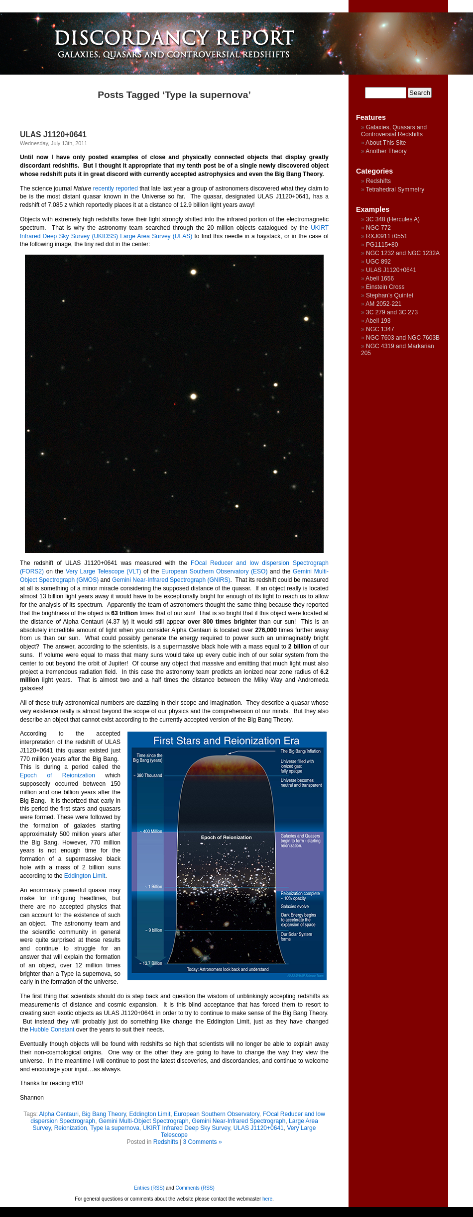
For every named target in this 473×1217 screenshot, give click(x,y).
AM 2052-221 (383, 303)
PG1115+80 (382, 244)
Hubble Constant (52, 1029)
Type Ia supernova (114, 1127)
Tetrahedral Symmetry (395, 189)
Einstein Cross (385, 286)
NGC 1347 (380, 329)
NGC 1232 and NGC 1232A (403, 253)
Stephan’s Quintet (389, 295)
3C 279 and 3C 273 (392, 312)
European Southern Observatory (216, 1114)
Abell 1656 (379, 278)
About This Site (385, 142)
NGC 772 (378, 227)
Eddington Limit (85, 875)
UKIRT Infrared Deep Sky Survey (186, 1127)
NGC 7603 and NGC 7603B (403, 337)
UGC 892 (378, 261)
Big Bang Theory (104, 1114)
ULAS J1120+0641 (53, 134)
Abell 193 (377, 320)
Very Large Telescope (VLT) (103, 571)
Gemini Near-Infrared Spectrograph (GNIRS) (171, 579)
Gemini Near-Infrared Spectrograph (238, 1121)
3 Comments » (202, 1141)
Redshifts (165, 1141)
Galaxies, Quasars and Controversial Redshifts (394, 131)
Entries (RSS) (149, 1188)
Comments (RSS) (195, 1188)
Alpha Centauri (59, 1114)
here (267, 1199)
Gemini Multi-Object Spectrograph (144, 1121)
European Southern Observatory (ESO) (214, 571)
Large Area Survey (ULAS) (156, 236)
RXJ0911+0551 (386, 236)
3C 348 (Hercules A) (393, 219)
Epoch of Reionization (57, 775)
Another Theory (386, 151)
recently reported (115, 188)
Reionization (70, 1127)
